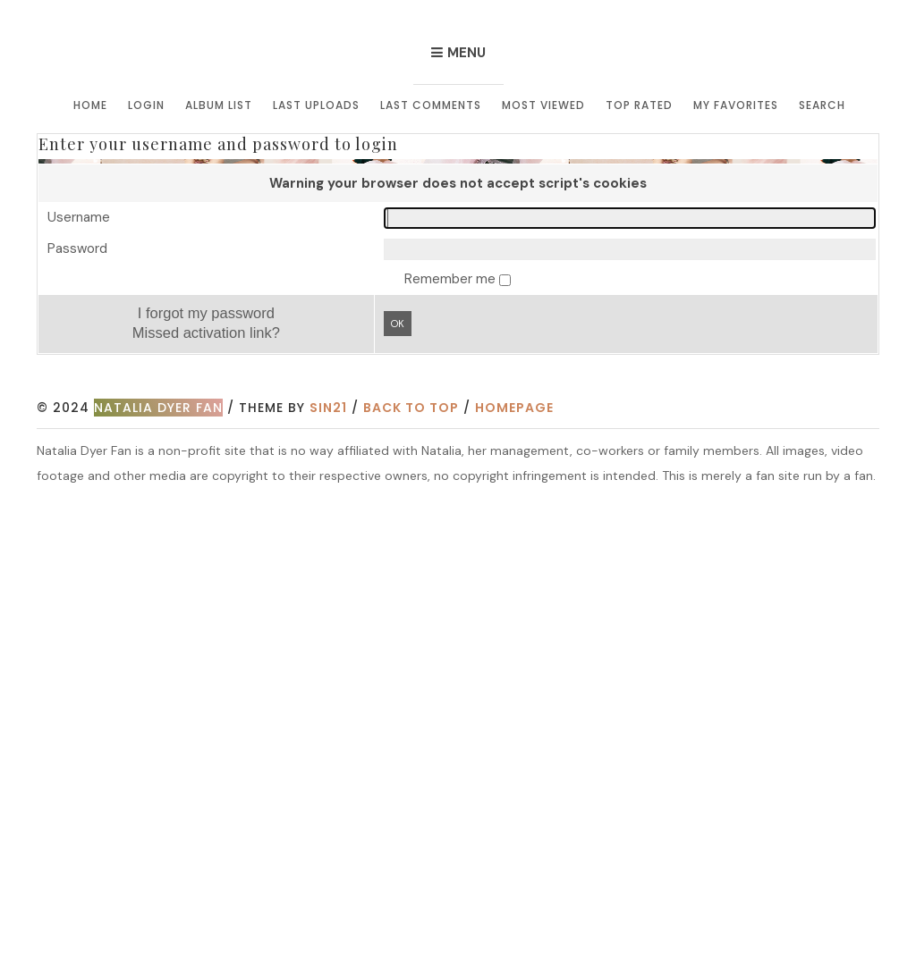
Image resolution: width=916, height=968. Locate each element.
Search (822, 105)
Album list (218, 105)
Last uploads (316, 105)
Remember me (451, 279)
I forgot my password (206, 313)
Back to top (411, 408)
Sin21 (328, 408)
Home (90, 105)
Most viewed (543, 105)
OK (397, 323)
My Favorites (735, 105)
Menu (466, 53)
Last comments (430, 105)
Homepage (514, 408)
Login (146, 105)
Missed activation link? (206, 332)
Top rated (639, 105)
